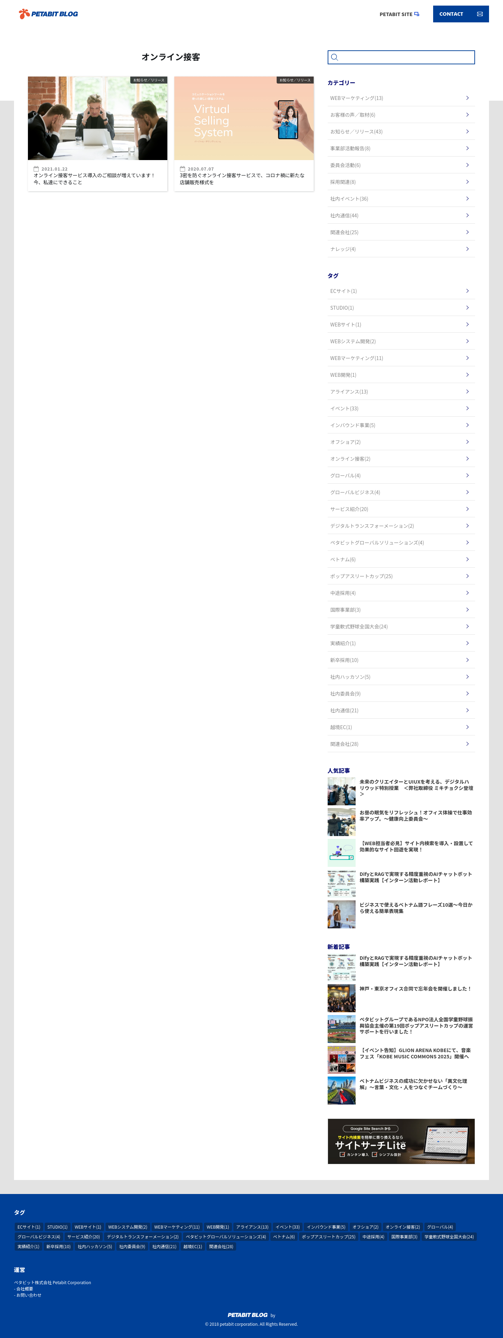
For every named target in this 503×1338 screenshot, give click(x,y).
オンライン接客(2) (403, 1227)
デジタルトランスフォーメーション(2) (143, 1236)
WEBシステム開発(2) (127, 1227)
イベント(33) (288, 1227)
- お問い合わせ (28, 1295)
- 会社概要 (23, 1289)
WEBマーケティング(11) (177, 1227)
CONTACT (461, 14)
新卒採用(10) (58, 1246)
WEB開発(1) (218, 1227)
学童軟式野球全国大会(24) (449, 1236)
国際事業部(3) (405, 1236)
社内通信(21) (164, 1246)
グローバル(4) (440, 1227)
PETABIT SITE (396, 13)
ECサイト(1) (29, 1227)
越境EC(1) (192, 1246)
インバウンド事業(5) (326, 1227)
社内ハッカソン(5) (95, 1246)
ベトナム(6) (284, 1236)
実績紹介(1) (28, 1246)
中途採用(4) (374, 1236)
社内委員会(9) (132, 1246)
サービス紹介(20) (83, 1236)
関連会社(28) (221, 1246)
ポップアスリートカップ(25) (328, 1236)
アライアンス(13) (252, 1227)
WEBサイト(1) (88, 1227)
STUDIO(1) (58, 1227)
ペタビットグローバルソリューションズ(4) (226, 1236)
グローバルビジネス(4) (38, 1236)
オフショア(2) (365, 1227)
